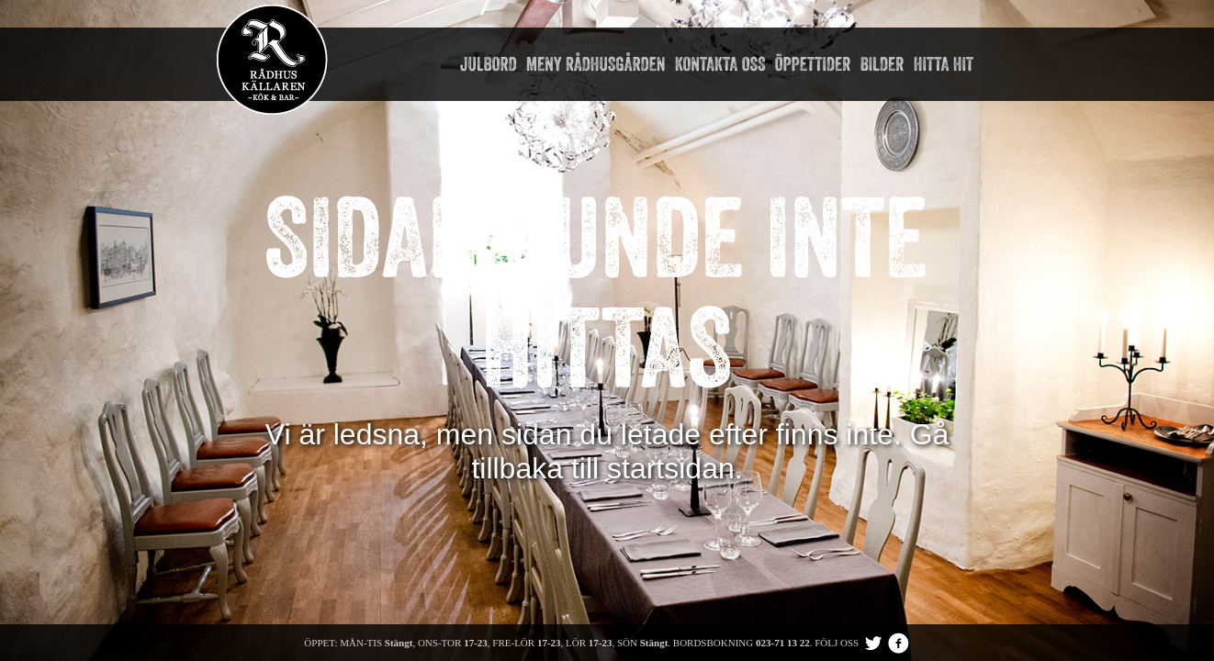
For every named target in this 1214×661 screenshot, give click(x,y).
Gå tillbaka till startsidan (710, 451)
